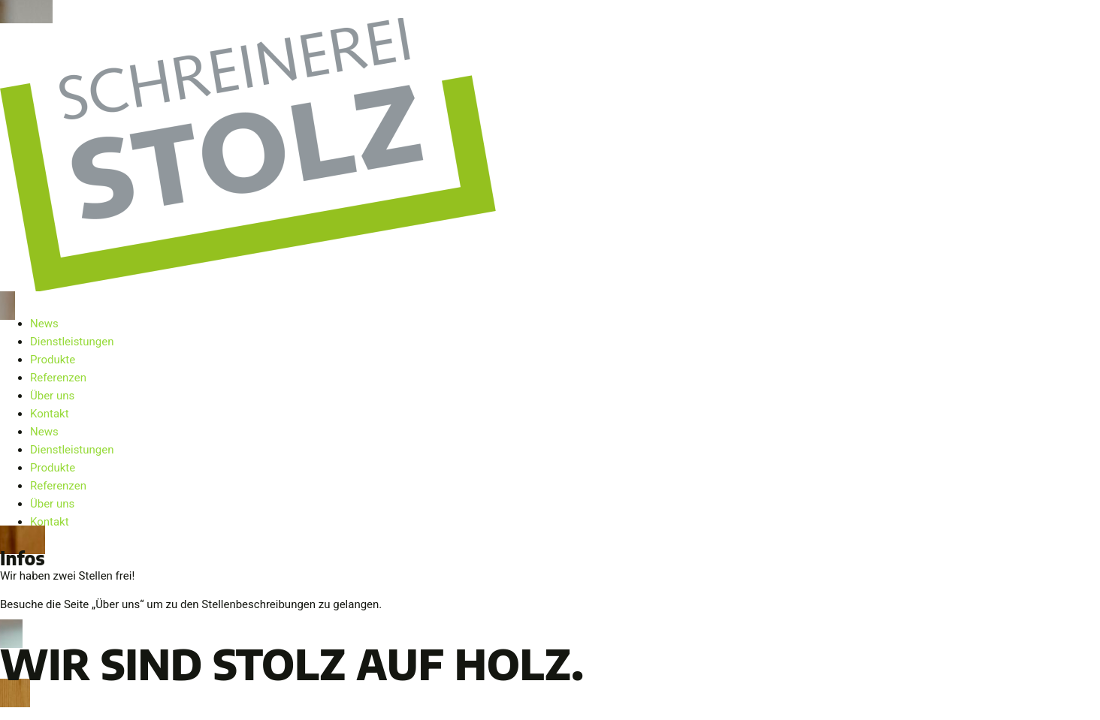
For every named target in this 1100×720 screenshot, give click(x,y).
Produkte (52, 359)
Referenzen (58, 377)
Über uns (52, 395)
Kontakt (49, 413)
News (44, 323)
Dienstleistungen (72, 341)
